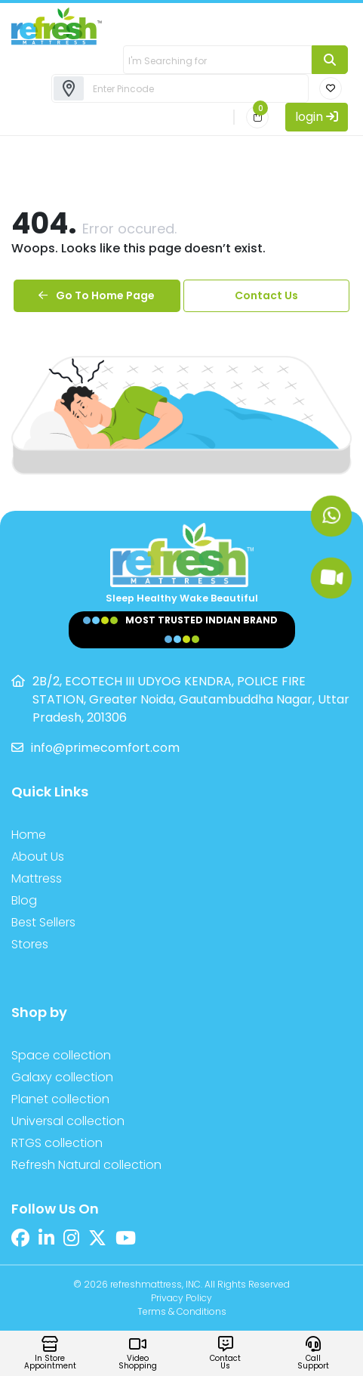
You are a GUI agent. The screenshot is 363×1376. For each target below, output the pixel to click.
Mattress (36, 878)
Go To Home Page (96, 295)
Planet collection (60, 1099)
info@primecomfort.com (105, 747)
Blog (24, 900)
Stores (29, 944)
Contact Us (266, 295)
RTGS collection (57, 1143)
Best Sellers (43, 922)
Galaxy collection (62, 1077)
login (316, 116)
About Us (37, 856)
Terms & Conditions (181, 1311)
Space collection (61, 1055)
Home (28, 834)
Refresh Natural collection (86, 1164)
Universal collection (68, 1121)
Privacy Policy (181, 1297)
